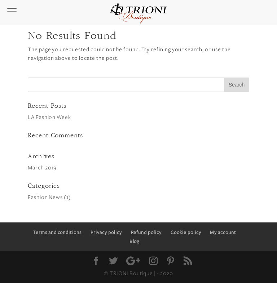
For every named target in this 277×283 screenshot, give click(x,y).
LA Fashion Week (49, 117)
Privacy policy (106, 232)
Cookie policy (186, 232)
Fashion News (45, 197)
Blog (134, 241)
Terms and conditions (57, 232)
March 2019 (42, 168)
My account (223, 232)
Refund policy (146, 232)
